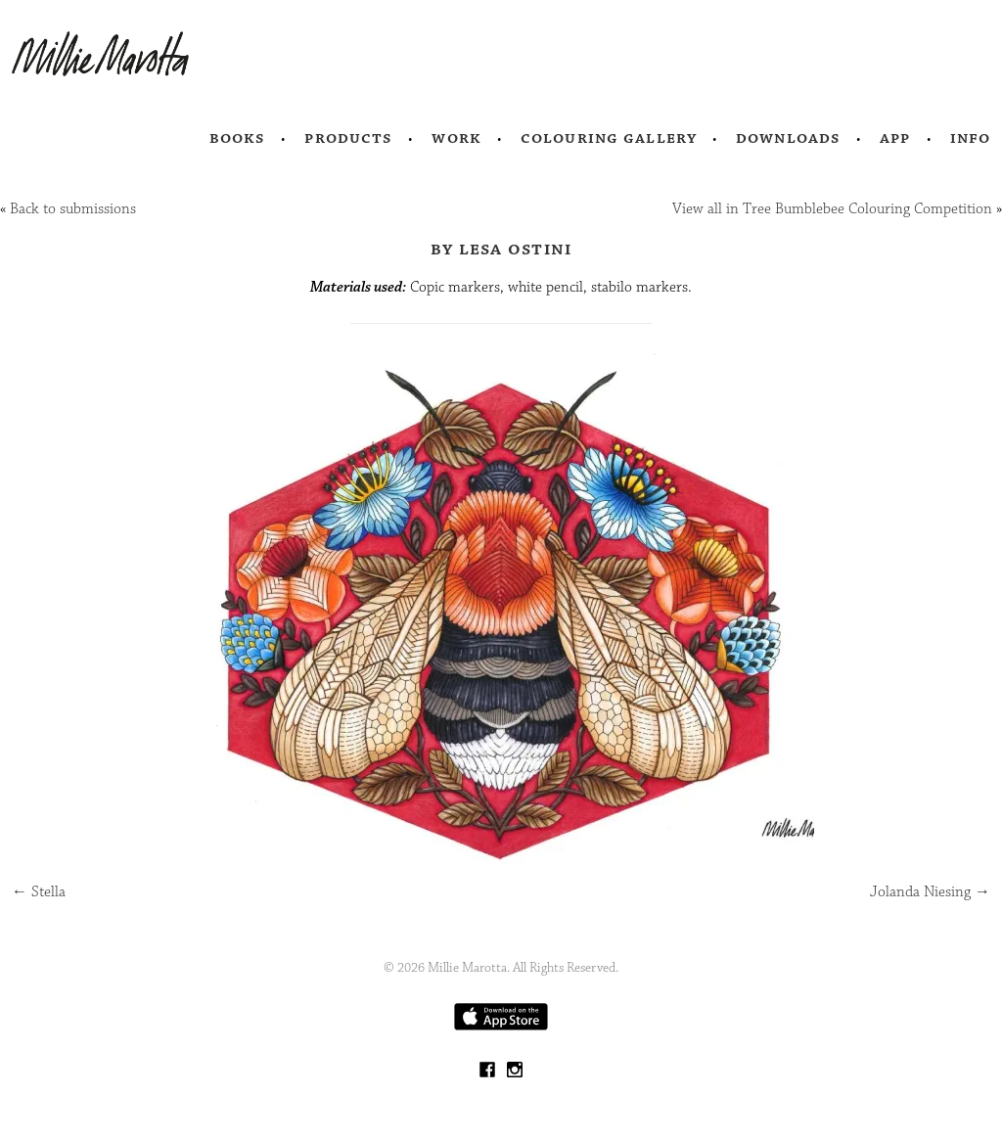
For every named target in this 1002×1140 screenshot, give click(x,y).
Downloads (788, 138)
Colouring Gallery (609, 138)
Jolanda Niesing (930, 892)
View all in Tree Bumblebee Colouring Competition (832, 209)
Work (456, 138)
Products (348, 138)
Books (237, 138)
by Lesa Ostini (501, 248)
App (895, 138)
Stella (39, 892)
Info (970, 138)
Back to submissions (73, 209)
